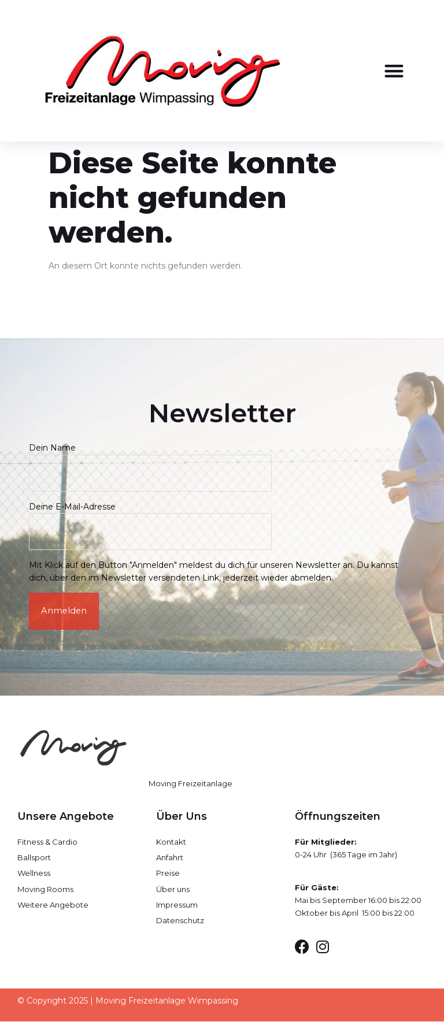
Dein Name (150, 460)
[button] (394, 70)
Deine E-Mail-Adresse (150, 519)
